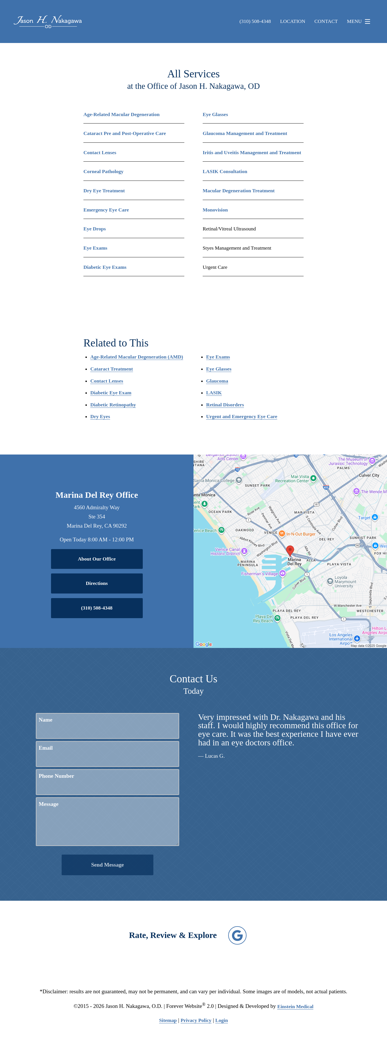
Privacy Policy (196, 1020)
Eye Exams (95, 248)
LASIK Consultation (225, 171)
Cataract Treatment (111, 369)
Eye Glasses (215, 114)
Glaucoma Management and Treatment (245, 133)
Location (292, 21)
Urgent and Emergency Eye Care (241, 416)
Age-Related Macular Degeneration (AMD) (136, 357)
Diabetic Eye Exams (104, 267)
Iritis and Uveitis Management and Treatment (252, 152)
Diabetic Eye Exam (110, 392)
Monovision (215, 210)
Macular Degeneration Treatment (239, 190)
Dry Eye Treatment (104, 190)
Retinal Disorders (225, 405)
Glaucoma (217, 381)
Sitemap (168, 1020)
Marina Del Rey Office (97, 495)
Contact (326, 21)
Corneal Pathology (103, 171)
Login (221, 1020)
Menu (360, 21)
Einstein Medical (295, 1006)
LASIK (214, 392)
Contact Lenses (99, 152)
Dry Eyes (100, 416)
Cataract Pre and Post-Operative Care (124, 133)
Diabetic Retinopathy (113, 405)
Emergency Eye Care (106, 210)
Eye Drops (94, 229)
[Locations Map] (290, 551)
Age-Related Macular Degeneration (121, 114)
